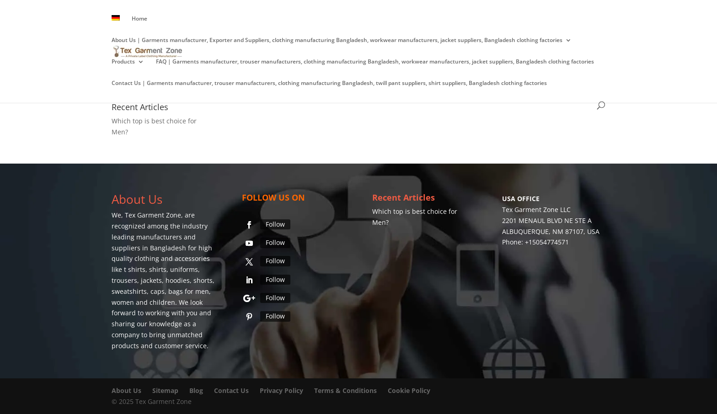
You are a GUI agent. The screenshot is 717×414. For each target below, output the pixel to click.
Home (139, 19)
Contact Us (231, 390)
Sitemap (165, 390)
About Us (126, 390)
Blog (197, 390)
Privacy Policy (281, 390)
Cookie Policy (409, 390)
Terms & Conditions (345, 390)
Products (123, 61)
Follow (275, 224)
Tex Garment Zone (153, 215)
